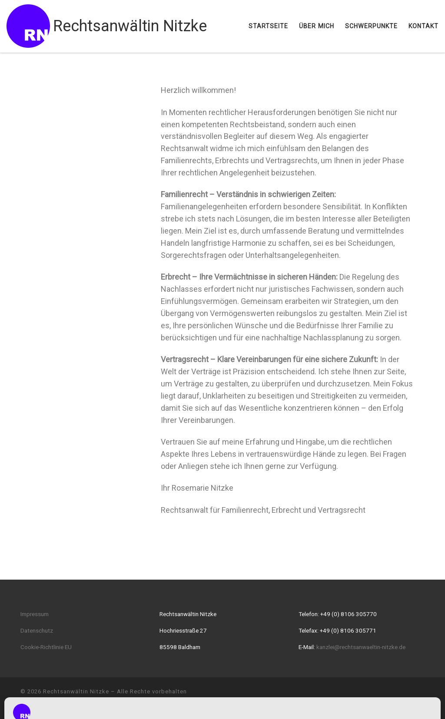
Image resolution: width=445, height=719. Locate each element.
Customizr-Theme (152, 704)
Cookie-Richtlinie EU (46, 646)
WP (66, 704)
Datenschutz (36, 630)
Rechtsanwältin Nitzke (76, 691)
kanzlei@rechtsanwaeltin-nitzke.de (360, 646)
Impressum (34, 613)
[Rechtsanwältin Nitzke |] (28, 25)
